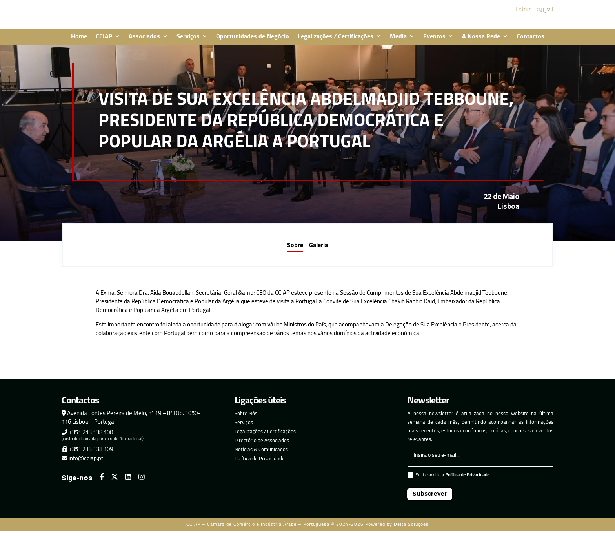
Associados (144, 42)
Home (79, 42)
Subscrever (430, 499)
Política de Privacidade (260, 464)
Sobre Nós (246, 418)
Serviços (188, 42)
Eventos (434, 42)
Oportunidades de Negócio (252, 42)
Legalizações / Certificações (335, 42)
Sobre (295, 250)
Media (398, 42)
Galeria (318, 250)
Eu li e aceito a (448, 481)
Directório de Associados (262, 445)
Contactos (530, 42)
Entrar (523, 11)
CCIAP (104, 42)
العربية (545, 11)
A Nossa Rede (481, 42)
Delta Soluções (411, 529)
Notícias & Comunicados (261, 454)
